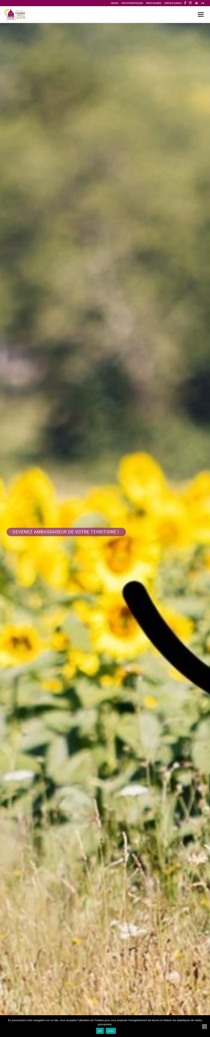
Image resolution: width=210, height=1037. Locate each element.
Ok (100, 1030)
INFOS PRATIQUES (132, 3)
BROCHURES (153, 3)
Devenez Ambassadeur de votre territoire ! (66, 531)
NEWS (114, 3)
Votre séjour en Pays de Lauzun (15, 15)
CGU (111, 1030)
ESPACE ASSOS (172, 3)
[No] (204, 1026)
